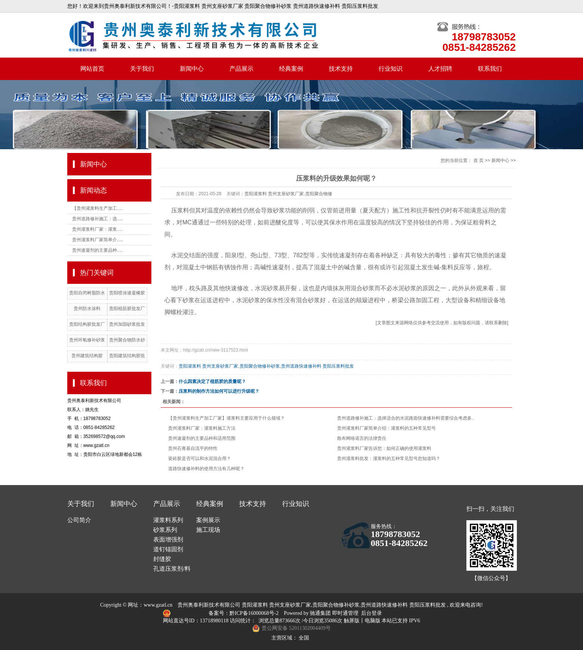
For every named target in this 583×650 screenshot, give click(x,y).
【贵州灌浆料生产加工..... (97, 208)
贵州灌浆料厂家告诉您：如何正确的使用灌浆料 (384, 448)
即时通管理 (345, 613)
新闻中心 (192, 68)
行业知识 (390, 68)
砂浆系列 (165, 530)
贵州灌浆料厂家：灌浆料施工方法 (201, 428)
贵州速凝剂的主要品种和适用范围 (201, 438)
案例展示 (208, 520)
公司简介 (79, 520)
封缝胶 (162, 559)
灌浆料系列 (168, 520)
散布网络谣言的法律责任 (361, 438)
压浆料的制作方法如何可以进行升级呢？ (219, 391)
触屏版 (352, 620)
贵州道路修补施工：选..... (97, 218)
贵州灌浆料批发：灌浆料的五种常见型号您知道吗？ (388, 458)
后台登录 (371, 613)
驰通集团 (321, 613)
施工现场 (208, 530)
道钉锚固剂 (168, 549)
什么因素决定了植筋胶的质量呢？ (212, 381)
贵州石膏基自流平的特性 (193, 448)
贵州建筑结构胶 (87, 355)
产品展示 (241, 68)
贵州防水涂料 (87, 308)
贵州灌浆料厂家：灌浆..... (97, 229)
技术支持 (341, 68)
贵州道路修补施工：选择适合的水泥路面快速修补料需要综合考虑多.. (405, 418)
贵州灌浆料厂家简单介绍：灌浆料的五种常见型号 (386, 428)
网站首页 (92, 68)
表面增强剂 (168, 539)
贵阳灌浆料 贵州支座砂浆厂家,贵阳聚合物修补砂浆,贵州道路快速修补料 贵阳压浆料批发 (266, 366)
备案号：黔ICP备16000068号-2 (244, 613)
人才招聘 (440, 68)
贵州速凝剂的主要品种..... (97, 250)
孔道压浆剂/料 (172, 568)
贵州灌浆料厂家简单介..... (97, 239)
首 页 (479, 160)
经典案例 (291, 68)
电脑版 (372, 620)
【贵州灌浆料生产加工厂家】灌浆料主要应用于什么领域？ (226, 418)
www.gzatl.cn (158, 605)
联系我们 (490, 68)
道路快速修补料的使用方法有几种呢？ (206, 468)
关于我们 (142, 68)
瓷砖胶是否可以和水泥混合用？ (199, 458)
